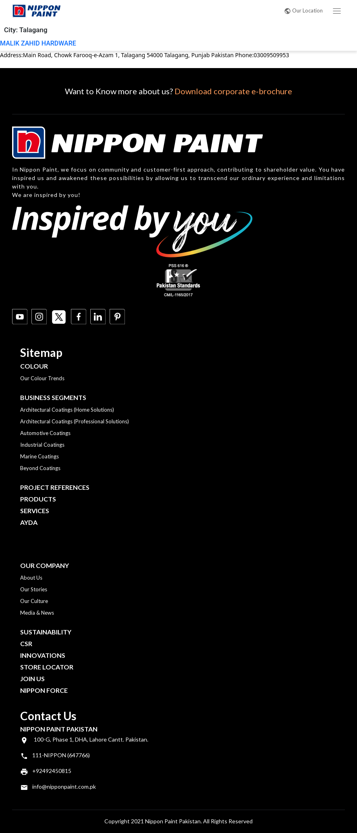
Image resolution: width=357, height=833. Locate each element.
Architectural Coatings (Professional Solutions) (74, 421)
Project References (54, 487)
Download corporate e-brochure (233, 91)
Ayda (28, 522)
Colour (34, 366)
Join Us (32, 678)
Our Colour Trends (42, 378)
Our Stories (33, 589)
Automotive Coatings (45, 433)
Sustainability (45, 632)
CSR (26, 643)
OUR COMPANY (44, 565)
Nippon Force (44, 690)
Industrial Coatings (42, 444)
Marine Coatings (39, 456)
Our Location (303, 10)
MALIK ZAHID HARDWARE (38, 43)
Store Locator (46, 667)
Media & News (37, 612)
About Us (31, 577)
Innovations (42, 655)
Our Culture (34, 601)
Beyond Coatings (40, 468)
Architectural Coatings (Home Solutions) (67, 409)
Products (38, 499)
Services (34, 510)
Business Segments (53, 397)
